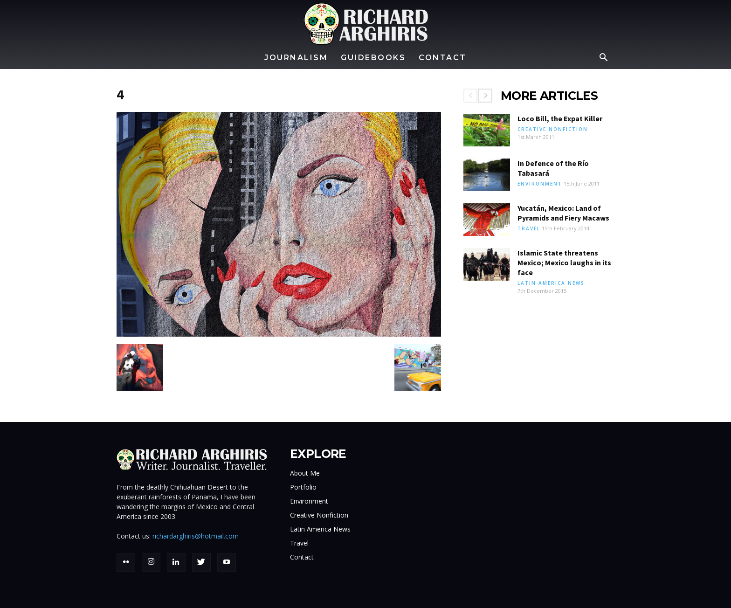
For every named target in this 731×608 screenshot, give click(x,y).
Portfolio (303, 487)
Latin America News (551, 283)
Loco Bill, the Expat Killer (559, 118)
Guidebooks (373, 57)
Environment (539, 183)
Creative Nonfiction (552, 129)
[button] (603, 58)
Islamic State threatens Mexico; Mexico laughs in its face (564, 262)
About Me (305, 473)
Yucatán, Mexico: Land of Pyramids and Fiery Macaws (563, 212)
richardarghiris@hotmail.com (195, 536)
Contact (443, 57)
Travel (528, 228)
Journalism (296, 57)
